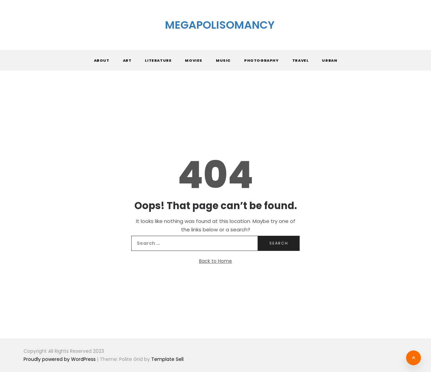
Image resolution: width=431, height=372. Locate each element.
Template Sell (167, 359)
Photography (261, 60)
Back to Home (215, 261)
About (101, 60)
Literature (158, 60)
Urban (329, 60)
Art (127, 60)
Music (223, 60)
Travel (300, 60)
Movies (193, 60)
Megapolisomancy (220, 24)
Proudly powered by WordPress (60, 359)
